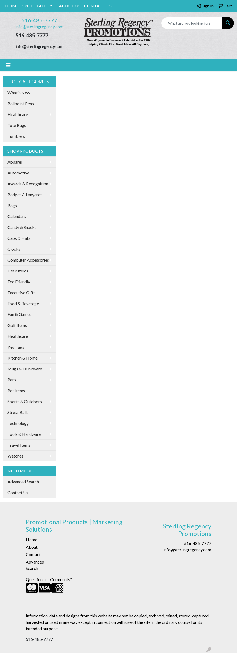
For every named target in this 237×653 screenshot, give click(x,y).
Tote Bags (16, 125)
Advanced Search (23, 481)
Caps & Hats (18, 238)
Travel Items (18, 444)
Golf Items (17, 325)
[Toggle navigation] (8, 65)
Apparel (14, 161)
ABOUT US (69, 5)
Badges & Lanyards (24, 194)
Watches (15, 455)
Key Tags (15, 346)
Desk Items (17, 270)
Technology (18, 423)
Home (31, 539)
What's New (18, 92)
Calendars (16, 216)
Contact (33, 554)
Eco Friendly (18, 281)
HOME (12, 5)
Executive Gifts (21, 292)
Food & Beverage (23, 303)
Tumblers (16, 136)
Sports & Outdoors (24, 401)
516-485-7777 (39, 20)
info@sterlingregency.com (39, 26)
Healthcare (17, 114)
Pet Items (16, 390)
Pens (11, 379)
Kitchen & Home (22, 357)
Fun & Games (19, 314)
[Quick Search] (192, 23)
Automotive (18, 172)
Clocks (13, 248)
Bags (12, 205)
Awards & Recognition (27, 183)
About (32, 546)
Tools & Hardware (24, 434)
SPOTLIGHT (34, 5)
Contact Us (17, 492)
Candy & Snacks (21, 227)
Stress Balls (17, 412)
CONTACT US (98, 5)
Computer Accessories (28, 259)
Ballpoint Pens (20, 103)
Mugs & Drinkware (24, 368)
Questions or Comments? (49, 579)
